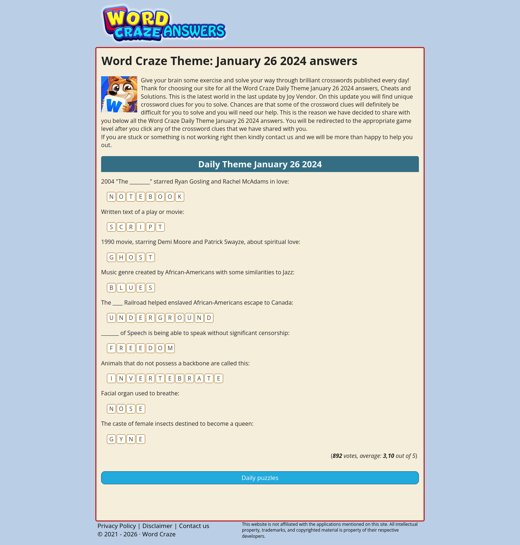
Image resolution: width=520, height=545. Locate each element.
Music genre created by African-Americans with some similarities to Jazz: (197, 272)
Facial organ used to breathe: (140, 393)
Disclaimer (157, 526)
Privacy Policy (117, 526)
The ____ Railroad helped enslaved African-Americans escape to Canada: (197, 302)
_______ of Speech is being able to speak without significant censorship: (195, 333)
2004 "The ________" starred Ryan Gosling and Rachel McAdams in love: (195, 181)
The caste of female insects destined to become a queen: (177, 424)
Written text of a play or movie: (142, 212)
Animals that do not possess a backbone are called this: (175, 363)
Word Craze (159, 534)
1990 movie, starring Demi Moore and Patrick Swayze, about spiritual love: (200, 242)
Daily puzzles (260, 477)
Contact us (194, 526)
